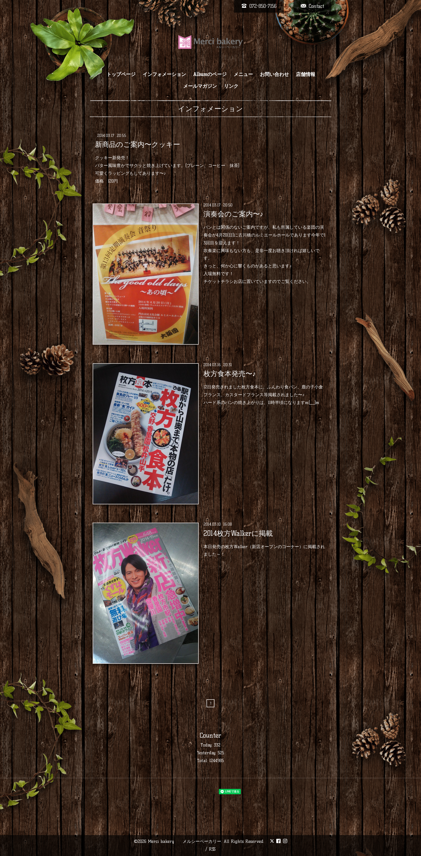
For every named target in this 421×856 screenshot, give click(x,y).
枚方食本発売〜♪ (230, 373)
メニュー (243, 74)
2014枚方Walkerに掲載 (238, 533)
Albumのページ (210, 74)
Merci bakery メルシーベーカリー (184, 841)
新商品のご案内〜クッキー (137, 144)
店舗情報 (305, 74)
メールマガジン (200, 86)
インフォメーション (164, 74)
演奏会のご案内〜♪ (233, 214)
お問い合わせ (274, 74)
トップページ (121, 74)
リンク (231, 86)
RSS (212, 849)
